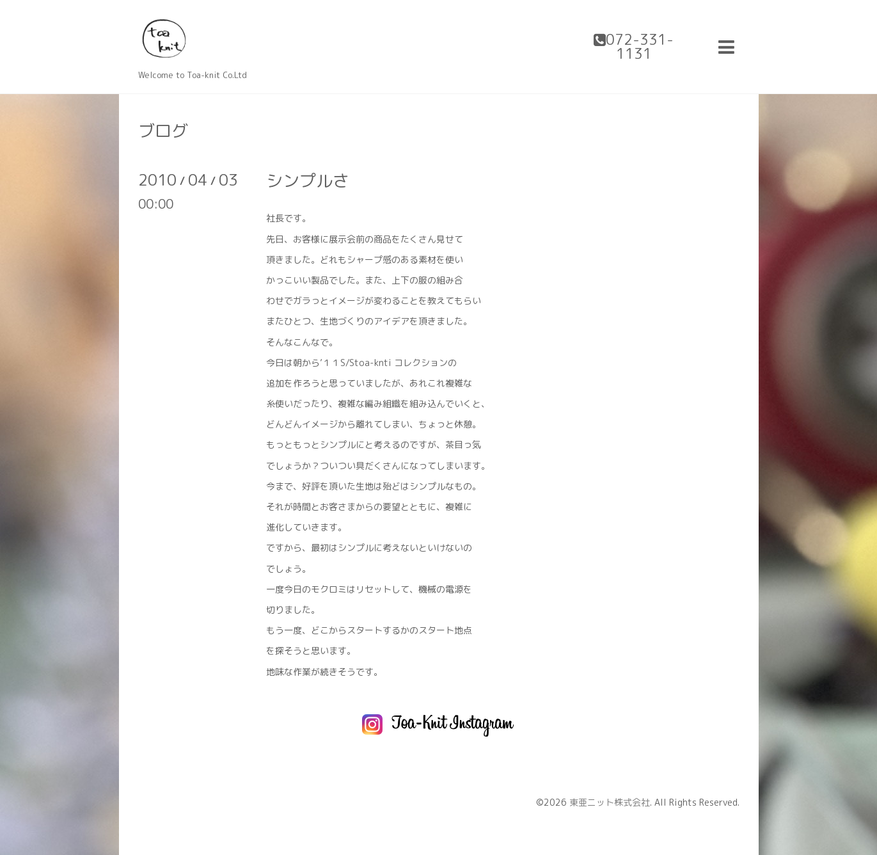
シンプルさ (307, 180)
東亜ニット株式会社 (609, 802)
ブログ (163, 130)
